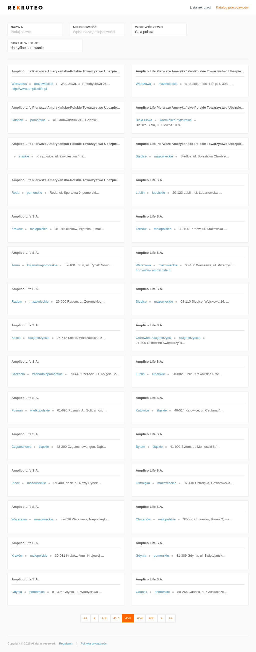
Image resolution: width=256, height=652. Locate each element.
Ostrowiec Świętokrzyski (154, 338)
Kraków (17, 229)
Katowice (142, 410)
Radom (17, 301)
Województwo (149, 27)
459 (139, 618)
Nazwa (17, 27)
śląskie (24, 156)
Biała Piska (144, 120)
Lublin (140, 192)
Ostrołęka (143, 483)
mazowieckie (43, 84)
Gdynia (141, 555)
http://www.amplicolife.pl (29, 89)
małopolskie (39, 229)
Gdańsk (17, 120)
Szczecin (18, 374)
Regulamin (66, 643)
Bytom (140, 447)
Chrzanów (143, 519)
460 (151, 618)
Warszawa (19, 84)
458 (128, 618)
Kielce (16, 338)
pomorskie (38, 120)
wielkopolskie (40, 410)
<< (85, 618)
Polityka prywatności (93, 643)
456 (104, 618)
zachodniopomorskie (47, 374)
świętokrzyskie (39, 338)
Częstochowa (21, 447)
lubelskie (158, 192)
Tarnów (141, 229)
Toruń (16, 265)
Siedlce (141, 156)
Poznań (17, 410)
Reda (16, 192)
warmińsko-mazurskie (176, 120)
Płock (16, 483)
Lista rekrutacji (201, 7)
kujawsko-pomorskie (42, 265)
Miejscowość (84, 27)
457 (116, 618)
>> (170, 618)
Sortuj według (24, 43)
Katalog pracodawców (232, 7)
